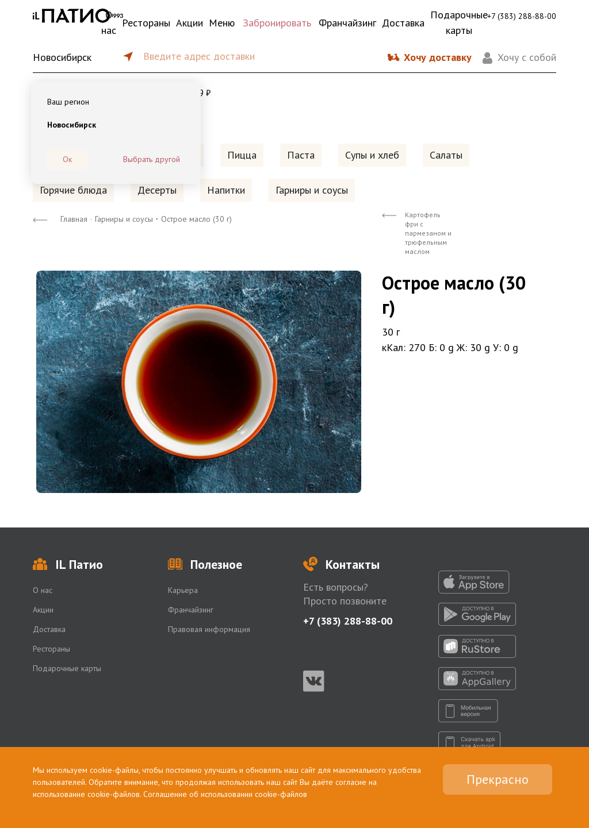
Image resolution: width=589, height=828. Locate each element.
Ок (67, 159)
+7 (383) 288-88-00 (521, 16)
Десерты (157, 190)
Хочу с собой (527, 57)
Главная (73, 219)
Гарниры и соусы (312, 190)
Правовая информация (209, 629)
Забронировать (277, 22)
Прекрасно (497, 779)
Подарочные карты (459, 22)
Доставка (403, 22)
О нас (108, 22)
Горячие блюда (73, 190)
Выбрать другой (151, 159)
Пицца (242, 154)
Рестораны (146, 22)
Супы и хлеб (372, 154)
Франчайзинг (347, 22)
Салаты (446, 154)
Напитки (226, 190)
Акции (189, 22)
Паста (301, 154)
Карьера (183, 590)
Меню (222, 22)
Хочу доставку (438, 57)
